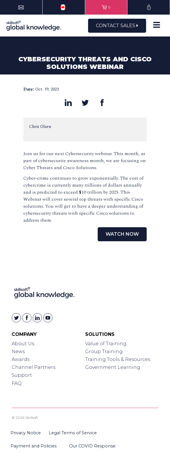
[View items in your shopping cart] (106, 7)
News (18, 351)
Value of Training (106, 343)
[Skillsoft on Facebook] (26, 317)
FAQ (17, 383)
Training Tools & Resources (117, 359)
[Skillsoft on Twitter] (16, 317)
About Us (23, 343)
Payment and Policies (33, 446)
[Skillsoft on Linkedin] (37, 317)
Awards (20, 359)
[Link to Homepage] (44, 294)
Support (22, 375)
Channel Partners (33, 367)
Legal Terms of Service (73, 432)
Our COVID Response (92, 446)
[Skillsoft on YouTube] (47, 317)
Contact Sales (117, 25)
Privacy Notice (25, 432)
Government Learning (112, 367)
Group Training (104, 351)
